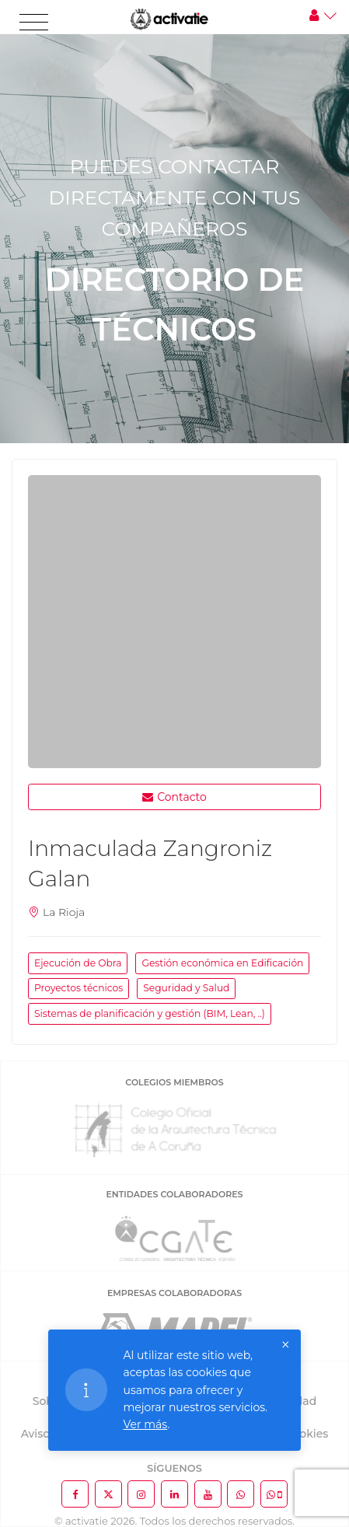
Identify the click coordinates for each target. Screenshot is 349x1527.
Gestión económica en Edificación (222, 963)
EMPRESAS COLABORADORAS (174, 1293)
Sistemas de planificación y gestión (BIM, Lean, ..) (149, 1013)
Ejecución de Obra (78, 963)
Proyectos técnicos (78, 988)
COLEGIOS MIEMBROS (174, 1082)
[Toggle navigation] (34, 22)
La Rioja (64, 912)
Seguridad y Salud (186, 988)
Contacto (174, 797)
